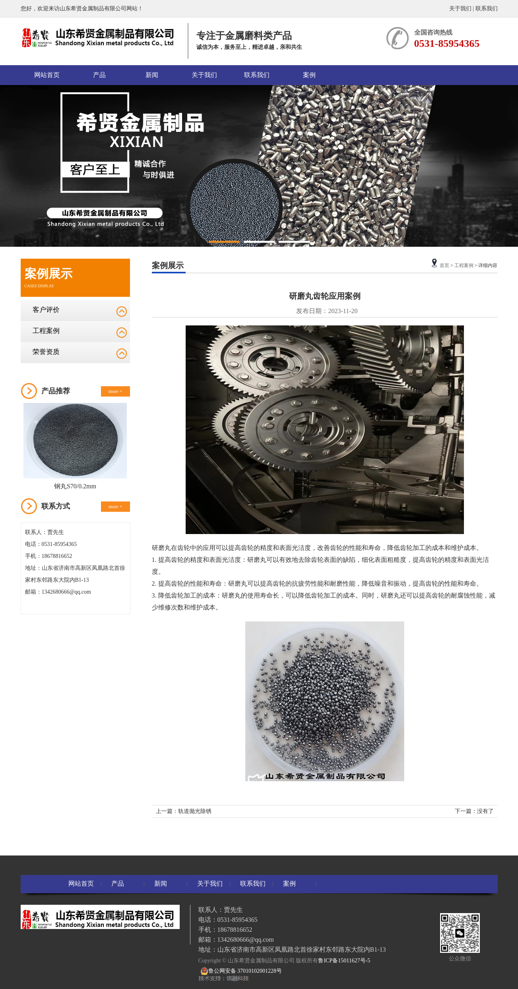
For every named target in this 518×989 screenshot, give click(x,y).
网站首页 (47, 75)
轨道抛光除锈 (194, 811)
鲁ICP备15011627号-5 (344, 961)
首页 (444, 265)
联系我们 (486, 9)
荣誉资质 (46, 352)
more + (115, 391)
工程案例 (46, 331)
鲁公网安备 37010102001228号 (241, 971)
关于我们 (460, 9)
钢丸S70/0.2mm (75, 486)
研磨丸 (161, 547)
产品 (99, 75)
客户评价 (46, 310)
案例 (309, 75)
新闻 (152, 75)
